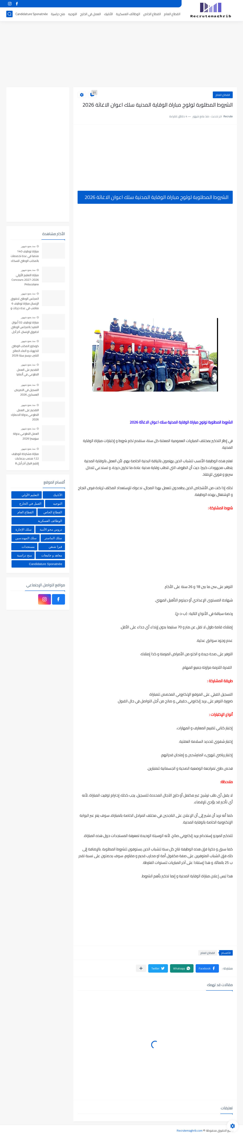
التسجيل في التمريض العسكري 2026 (26, 392)
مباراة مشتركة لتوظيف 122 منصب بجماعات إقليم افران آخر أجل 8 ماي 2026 (25, 458)
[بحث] (9, 14)
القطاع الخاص (152, 14)
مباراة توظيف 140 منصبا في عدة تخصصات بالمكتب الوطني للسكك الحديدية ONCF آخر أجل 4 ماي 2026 (24, 256)
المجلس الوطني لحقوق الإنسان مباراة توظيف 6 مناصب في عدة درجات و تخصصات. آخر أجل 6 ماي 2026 (24, 303)
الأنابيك (108, 14)
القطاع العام (172, 14)
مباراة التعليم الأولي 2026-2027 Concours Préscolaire (25, 280)
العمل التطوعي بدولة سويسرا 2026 (26, 436)
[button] (207, 968)
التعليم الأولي (30, 495)
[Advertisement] (121, 54)
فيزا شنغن (55, 546)
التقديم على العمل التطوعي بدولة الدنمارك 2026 (25, 415)
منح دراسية (58, 14)
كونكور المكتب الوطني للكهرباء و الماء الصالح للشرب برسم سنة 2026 (25, 351)
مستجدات (28, 546)
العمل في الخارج (90, 14)
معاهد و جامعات (51, 555)
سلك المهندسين (26, 538)
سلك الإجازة (24, 529)
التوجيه (72, 14)
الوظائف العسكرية (128, 14)
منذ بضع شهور (28, 246)
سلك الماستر (53, 538)
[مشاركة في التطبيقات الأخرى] (141, 968)
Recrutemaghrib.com (190, 1130)
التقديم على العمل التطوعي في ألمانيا (28, 372)
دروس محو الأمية (51, 529)
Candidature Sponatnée (32, 14)
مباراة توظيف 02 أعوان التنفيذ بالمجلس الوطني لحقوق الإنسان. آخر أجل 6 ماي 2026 (25, 327)
